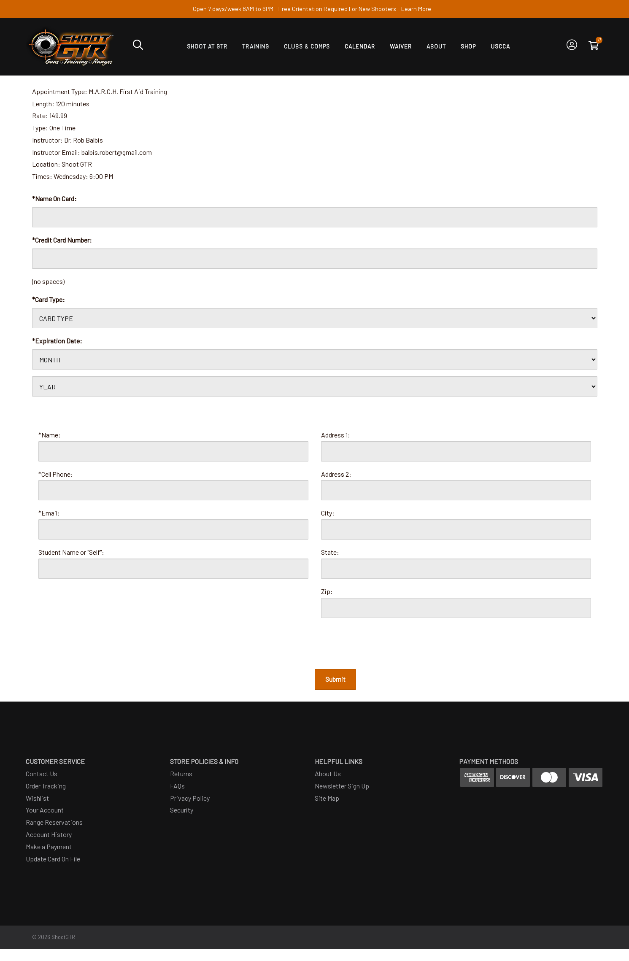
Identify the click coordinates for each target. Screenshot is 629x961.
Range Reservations (54, 822)
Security (181, 810)
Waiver (401, 46)
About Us (328, 773)
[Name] (173, 451)
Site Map (327, 798)
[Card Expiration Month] (314, 359)
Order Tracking (46, 786)
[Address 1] (456, 451)
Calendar (360, 46)
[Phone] (173, 490)
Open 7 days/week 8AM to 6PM (233, 8)
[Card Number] (314, 258)
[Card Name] (314, 217)
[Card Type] (314, 318)
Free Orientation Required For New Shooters (337, 8)
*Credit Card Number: (62, 240)
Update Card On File (53, 859)
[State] (456, 569)
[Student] (173, 569)
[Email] (173, 529)
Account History (49, 834)
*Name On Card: (54, 198)
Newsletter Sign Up (342, 786)
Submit (335, 679)
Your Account (45, 810)
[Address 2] (456, 490)
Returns (181, 773)
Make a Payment (49, 846)
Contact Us (41, 773)
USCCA (500, 46)
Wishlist (37, 798)
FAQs (177, 786)
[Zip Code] (456, 608)
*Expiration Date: (57, 341)
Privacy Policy (190, 798)
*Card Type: (48, 299)
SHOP (468, 46)
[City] (456, 529)
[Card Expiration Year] (314, 386)
